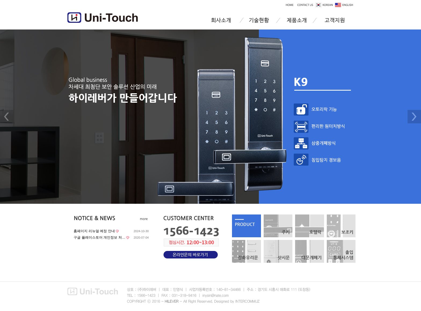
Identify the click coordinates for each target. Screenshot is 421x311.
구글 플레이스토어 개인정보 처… (99, 237)
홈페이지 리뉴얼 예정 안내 (94, 231)
